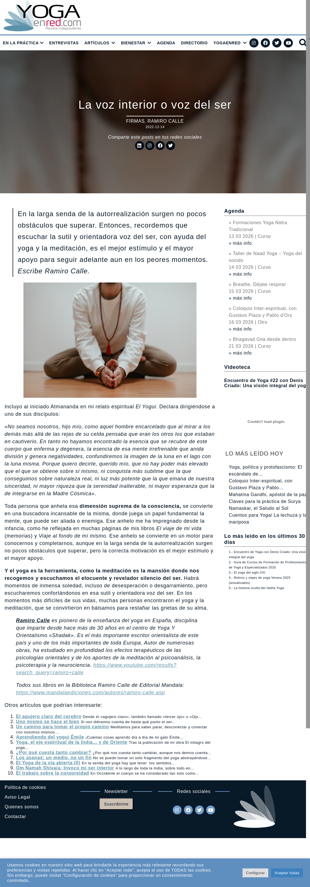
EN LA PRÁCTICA (21, 43)
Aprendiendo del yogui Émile (50, 737)
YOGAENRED (227, 43)
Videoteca (237, 367)
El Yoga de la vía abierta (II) (48, 762)
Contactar (15, 816)
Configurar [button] (255, 873)
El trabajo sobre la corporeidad (52, 773)
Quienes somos (22, 806)
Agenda (234, 211)
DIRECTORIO (194, 43)
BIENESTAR (133, 43)
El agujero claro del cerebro (49, 716)
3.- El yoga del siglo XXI (247, 572)
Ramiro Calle (166, 121)
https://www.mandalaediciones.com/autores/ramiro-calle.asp (90, 692)
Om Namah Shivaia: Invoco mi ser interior (65, 767)
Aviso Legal (17, 797)
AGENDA (166, 43)
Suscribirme (116, 804)
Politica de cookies (25, 787)
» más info (240, 243)
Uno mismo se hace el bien (47, 721)
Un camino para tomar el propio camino (62, 726)
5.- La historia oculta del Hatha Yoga (256, 588)
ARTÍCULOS (96, 43)
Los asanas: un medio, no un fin (54, 757)
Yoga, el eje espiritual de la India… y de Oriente (71, 742)
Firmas (135, 121)
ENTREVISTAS (64, 43)
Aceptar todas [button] (287, 873)
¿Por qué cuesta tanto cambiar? (53, 752)
